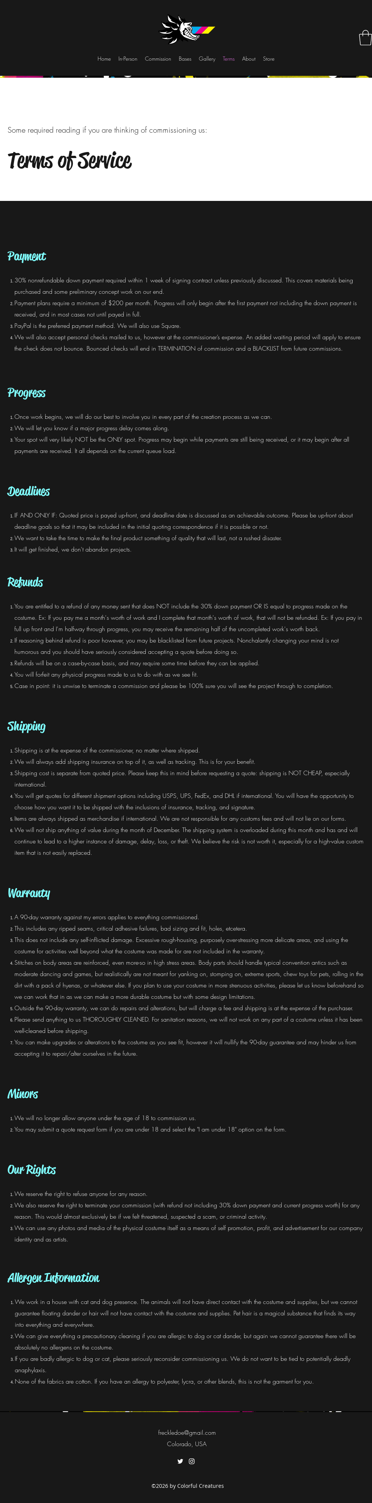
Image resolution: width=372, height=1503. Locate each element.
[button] (365, 37)
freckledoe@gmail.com (187, 1432)
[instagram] (191, 1461)
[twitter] (180, 1461)
